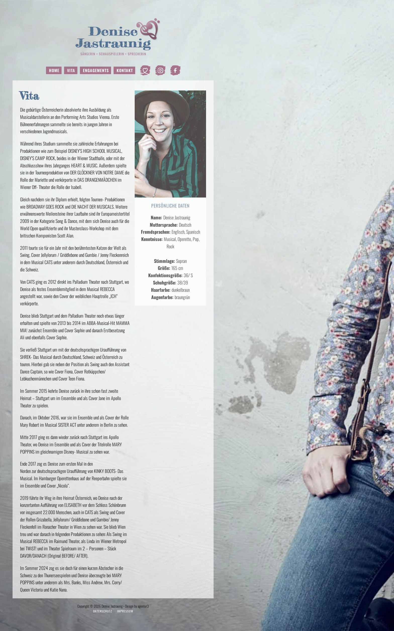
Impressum (125, 611)
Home (54, 70)
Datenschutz (102, 611)
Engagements (96, 70)
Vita (71, 70)
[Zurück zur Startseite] (113, 36)
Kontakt (125, 70)
